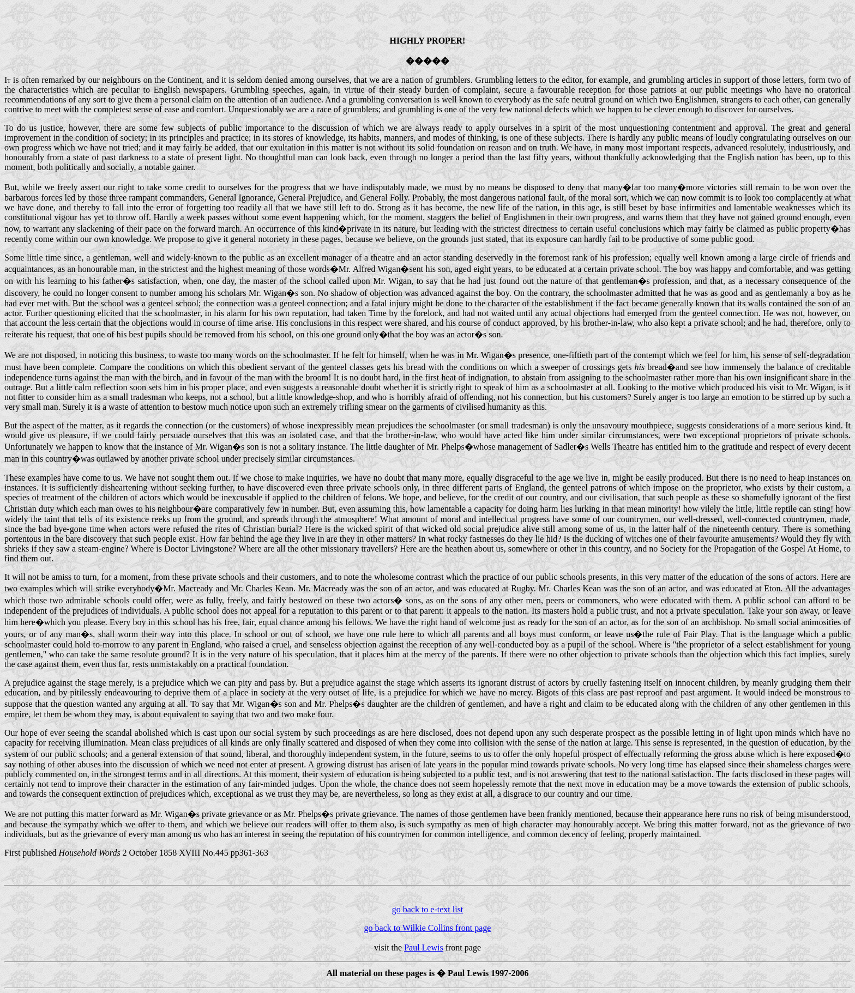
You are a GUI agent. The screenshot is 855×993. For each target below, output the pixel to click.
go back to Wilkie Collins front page (427, 928)
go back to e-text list (427, 909)
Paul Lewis (423, 947)
